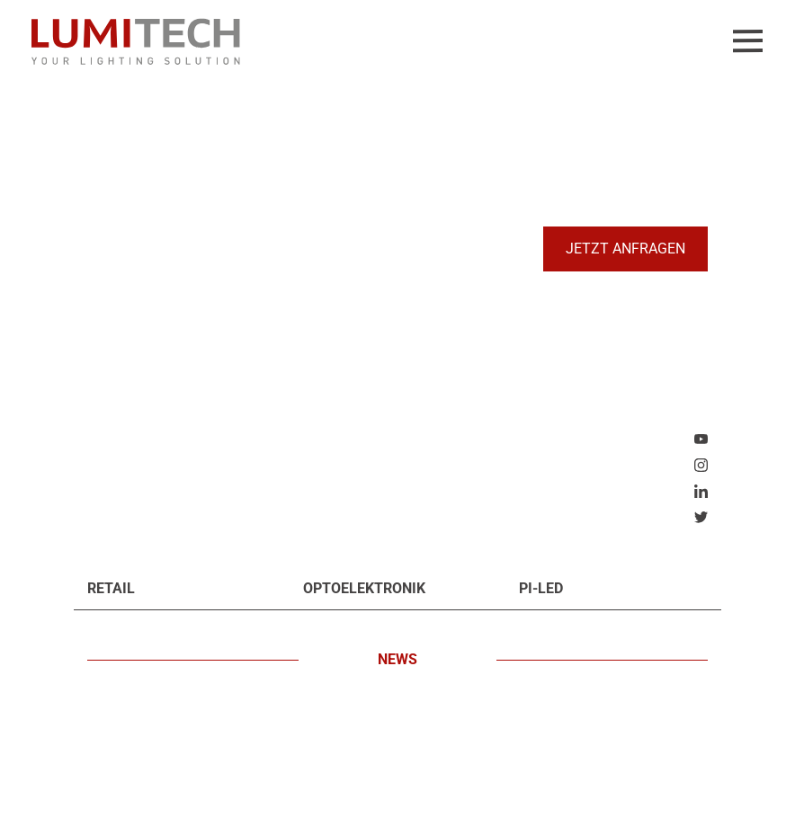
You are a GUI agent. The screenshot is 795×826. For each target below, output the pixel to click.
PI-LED (541, 588)
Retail (111, 588)
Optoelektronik (364, 588)
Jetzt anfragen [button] (625, 248)
